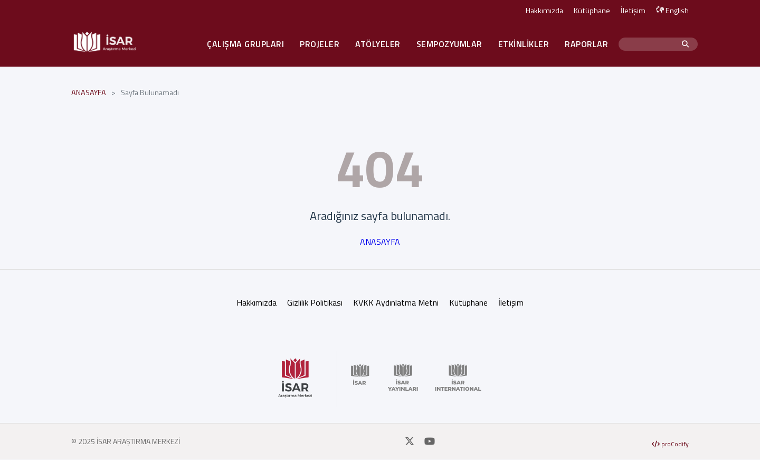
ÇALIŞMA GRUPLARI (245, 44)
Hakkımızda (544, 10)
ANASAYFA (88, 92)
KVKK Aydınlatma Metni (396, 302)
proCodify (670, 444)
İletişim (633, 10)
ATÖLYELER (378, 44)
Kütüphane (592, 10)
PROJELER (319, 44)
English (672, 10)
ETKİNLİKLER (523, 44)
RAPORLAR (586, 44)
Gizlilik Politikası (315, 302)
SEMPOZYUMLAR (449, 44)
